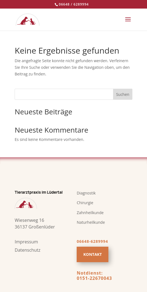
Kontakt (92, 254)
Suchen (122, 94)
